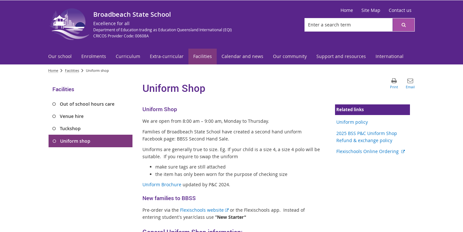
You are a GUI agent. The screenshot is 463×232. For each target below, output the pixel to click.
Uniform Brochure (161, 184)
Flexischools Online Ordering (370, 151)
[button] (403, 24)
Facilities (72, 70)
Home (346, 10)
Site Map (370, 10)
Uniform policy (352, 122)
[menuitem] (60, 56)
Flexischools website (204, 210)
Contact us (400, 10)
